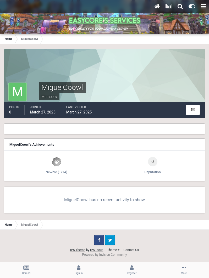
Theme (113, 250)
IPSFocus (96, 250)
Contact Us (131, 250)
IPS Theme (77, 250)
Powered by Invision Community (104, 255)
